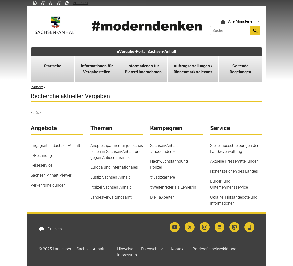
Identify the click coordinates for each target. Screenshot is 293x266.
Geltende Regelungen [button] (240, 69)
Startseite (52, 66)
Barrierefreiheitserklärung (214, 249)
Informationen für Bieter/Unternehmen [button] (143, 69)
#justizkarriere (162, 177)
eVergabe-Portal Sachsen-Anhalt (146, 51)
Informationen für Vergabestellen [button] (97, 69)
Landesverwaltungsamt (111, 197)
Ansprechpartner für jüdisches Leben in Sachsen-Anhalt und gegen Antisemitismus (116, 151)
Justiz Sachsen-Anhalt (110, 177)
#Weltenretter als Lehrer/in (173, 187)
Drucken (50, 229)
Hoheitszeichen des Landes (234, 171)
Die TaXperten (162, 197)
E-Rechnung (41, 155)
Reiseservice (41, 165)
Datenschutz (152, 249)
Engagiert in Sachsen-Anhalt (55, 145)
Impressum (127, 255)
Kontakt (178, 249)
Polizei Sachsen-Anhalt (110, 187)
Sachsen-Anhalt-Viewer (51, 175)
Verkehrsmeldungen (48, 185)
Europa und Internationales (114, 167)
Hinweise (125, 249)
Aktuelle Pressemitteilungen (234, 161)
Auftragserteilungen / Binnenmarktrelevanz (193, 69)
